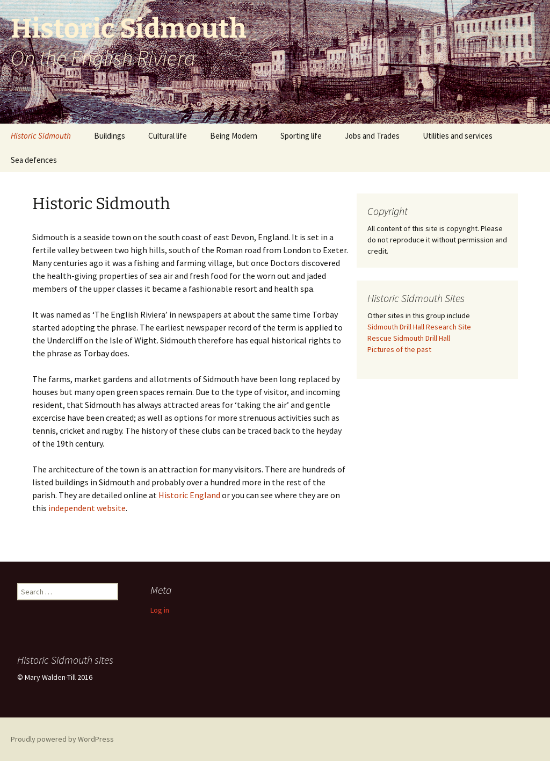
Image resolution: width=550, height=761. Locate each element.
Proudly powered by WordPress (62, 739)
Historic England (189, 495)
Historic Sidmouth (41, 136)
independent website (87, 507)
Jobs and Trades (372, 136)
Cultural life (167, 136)
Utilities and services (458, 136)
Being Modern (233, 136)
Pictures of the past (399, 349)
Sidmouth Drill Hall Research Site (419, 327)
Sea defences (34, 160)
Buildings (109, 136)
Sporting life (301, 136)
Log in (159, 610)
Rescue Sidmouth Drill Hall (408, 338)
